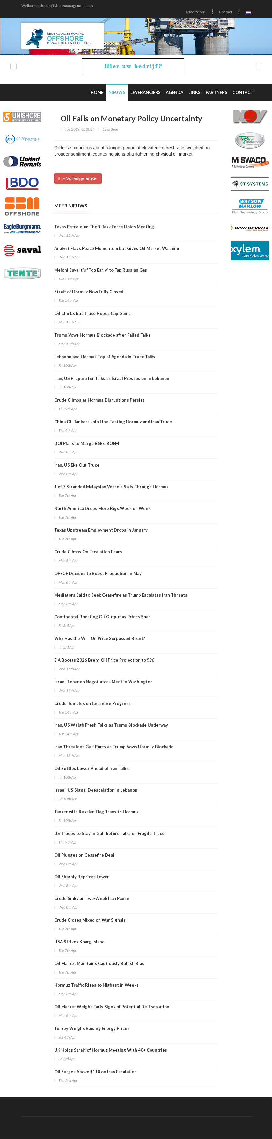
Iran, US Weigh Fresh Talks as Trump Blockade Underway (111, 725)
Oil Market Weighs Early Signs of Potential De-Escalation (111, 1006)
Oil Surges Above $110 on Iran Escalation (95, 1071)
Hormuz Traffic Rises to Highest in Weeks (96, 985)
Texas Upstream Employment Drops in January (101, 530)
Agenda (174, 92)
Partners (216, 92)
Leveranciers (145, 92)
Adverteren (195, 12)
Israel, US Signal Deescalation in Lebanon (95, 790)
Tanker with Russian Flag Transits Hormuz (96, 811)
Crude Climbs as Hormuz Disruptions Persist (99, 400)
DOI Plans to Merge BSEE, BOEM (86, 443)
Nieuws (116, 92)
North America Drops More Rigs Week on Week (102, 508)
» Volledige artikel (78, 178)
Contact (225, 12)
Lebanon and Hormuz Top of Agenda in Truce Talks (104, 356)
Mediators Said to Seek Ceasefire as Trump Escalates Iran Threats (120, 595)
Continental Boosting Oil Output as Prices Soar (102, 616)
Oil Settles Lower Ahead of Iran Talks (91, 768)
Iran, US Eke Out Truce (76, 465)
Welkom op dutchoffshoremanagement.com (57, 6)
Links (194, 92)
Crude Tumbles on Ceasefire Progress (92, 703)
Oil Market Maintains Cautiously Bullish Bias (99, 963)
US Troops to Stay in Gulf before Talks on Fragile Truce (109, 833)
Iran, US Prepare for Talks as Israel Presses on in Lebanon (111, 378)
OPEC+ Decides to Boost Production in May (98, 573)
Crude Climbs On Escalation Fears (88, 551)
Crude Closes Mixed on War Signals (90, 920)
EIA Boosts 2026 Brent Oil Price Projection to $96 (104, 660)
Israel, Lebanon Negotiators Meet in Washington (103, 681)
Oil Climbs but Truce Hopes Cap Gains (92, 313)
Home (97, 92)
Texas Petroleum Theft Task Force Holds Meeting (104, 226)
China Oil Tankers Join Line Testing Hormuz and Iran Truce (113, 421)
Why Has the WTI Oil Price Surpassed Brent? (99, 638)
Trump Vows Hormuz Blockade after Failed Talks (102, 334)
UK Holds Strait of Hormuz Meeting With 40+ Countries (110, 1050)
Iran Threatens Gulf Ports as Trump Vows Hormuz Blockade (113, 746)
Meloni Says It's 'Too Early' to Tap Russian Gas (100, 269)
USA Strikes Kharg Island (79, 941)
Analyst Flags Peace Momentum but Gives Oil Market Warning (116, 248)
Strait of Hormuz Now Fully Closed (88, 291)
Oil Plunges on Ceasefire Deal (84, 855)
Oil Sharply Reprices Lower (81, 876)
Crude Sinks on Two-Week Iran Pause (91, 898)
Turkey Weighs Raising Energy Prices (91, 1028)
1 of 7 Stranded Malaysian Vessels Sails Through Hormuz (111, 486)
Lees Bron (110, 129)
